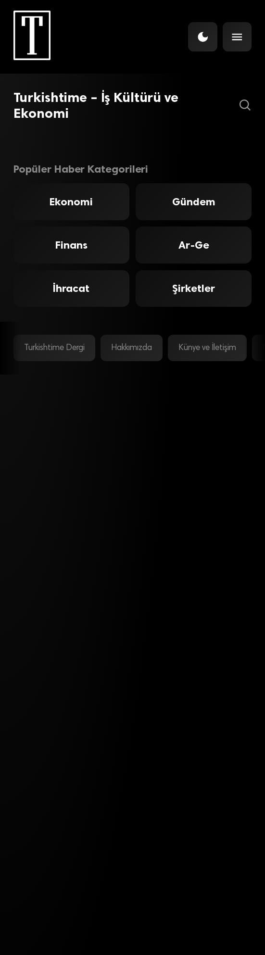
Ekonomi (71, 201)
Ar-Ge (193, 245)
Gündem (193, 201)
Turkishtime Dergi (54, 348)
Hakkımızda (131, 348)
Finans (71, 245)
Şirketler (193, 288)
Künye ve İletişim (207, 348)
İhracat (71, 288)
